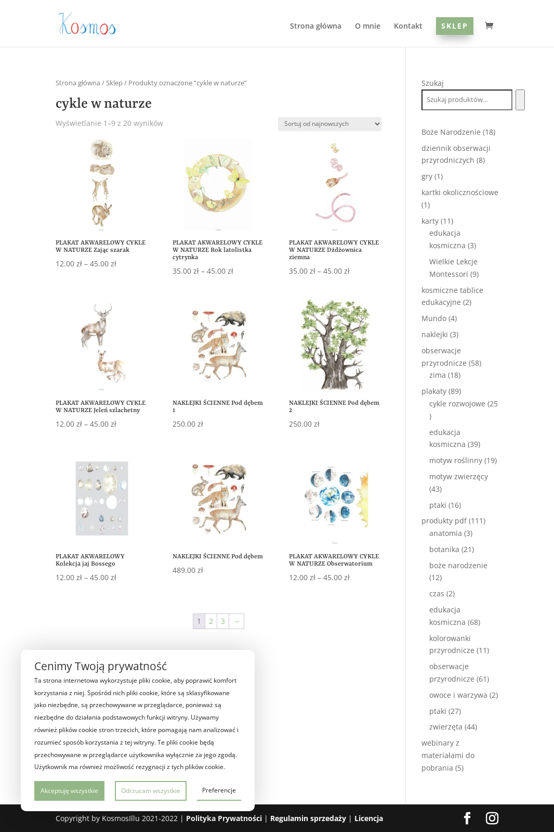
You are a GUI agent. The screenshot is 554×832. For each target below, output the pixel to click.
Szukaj (432, 83)
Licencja (368, 818)
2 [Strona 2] (211, 621)
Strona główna (315, 26)
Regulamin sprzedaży (308, 818)
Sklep (454, 26)
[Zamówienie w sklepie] (329, 124)
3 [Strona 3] (223, 621)
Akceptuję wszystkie (69, 790)
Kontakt (408, 26)
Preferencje (219, 790)
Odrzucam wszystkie (150, 790)
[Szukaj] (520, 99)
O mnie (367, 26)
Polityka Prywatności (224, 818)
